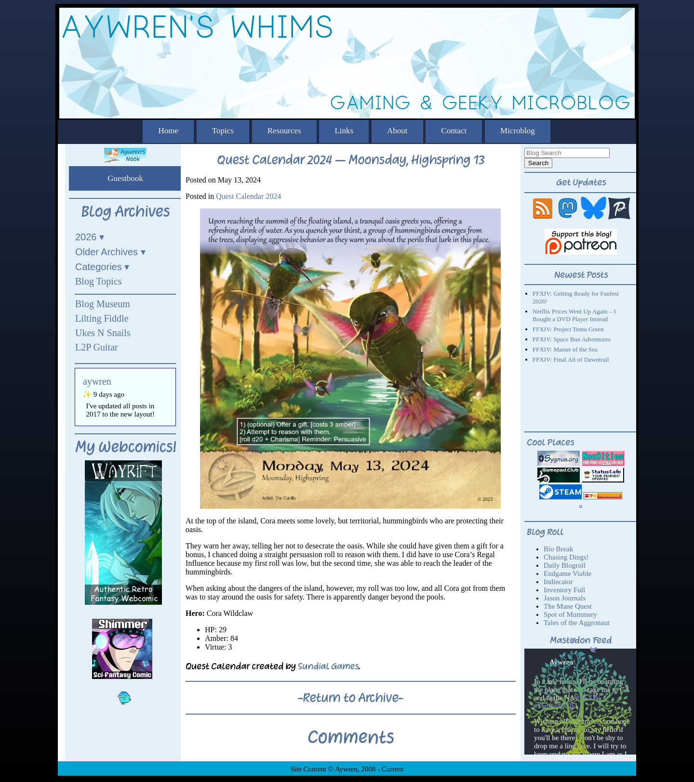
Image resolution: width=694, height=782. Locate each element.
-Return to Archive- (350, 698)
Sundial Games (328, 666)
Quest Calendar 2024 (248, 196)
